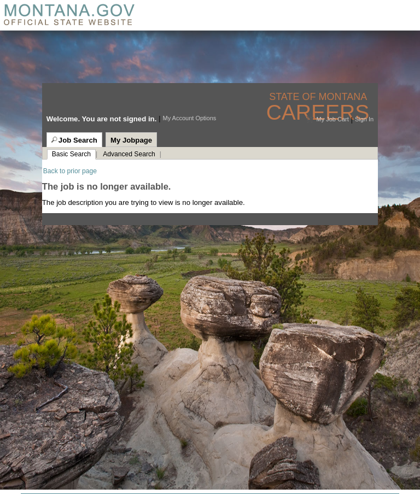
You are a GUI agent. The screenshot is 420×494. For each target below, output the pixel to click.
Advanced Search (129, 154)
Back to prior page (70, 171)
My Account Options (189, 118)
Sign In (364, 119)
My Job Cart (332, 119)
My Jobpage (131, 140)
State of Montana (319, 97)
